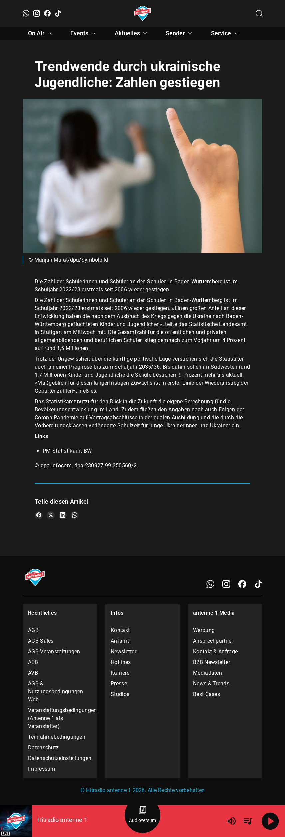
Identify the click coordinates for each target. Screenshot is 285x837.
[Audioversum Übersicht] (142, 815)
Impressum (41, 769)
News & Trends (211, 683)
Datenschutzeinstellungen (59, 758)
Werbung (204, 630)
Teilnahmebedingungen (56, 737)
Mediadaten (207, 673)
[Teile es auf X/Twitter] (51, 515)
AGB (33, 630)
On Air (41, 33)
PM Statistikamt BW (67, 451)
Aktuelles (132, 33)
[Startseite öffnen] (142, 13)
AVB (33, 673)
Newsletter (123, 651)
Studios (120, 694)
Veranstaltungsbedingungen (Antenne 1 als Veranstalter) (60, 718)
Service (225, 33)
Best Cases (206, 694)
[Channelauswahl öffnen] (259, 13)
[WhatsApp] (26, 13)
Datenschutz (43, 747)
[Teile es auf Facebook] (39, 515)
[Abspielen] (270, 821)
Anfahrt (120, 641)
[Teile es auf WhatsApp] (75, 515)
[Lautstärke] (231, 821)
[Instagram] (36, 13)
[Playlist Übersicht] (247, 821)
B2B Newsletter (211, 662)
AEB (33, 662)
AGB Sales (41, 641)
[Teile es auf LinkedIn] (63, 515)
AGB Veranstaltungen (54, 651)
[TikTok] (58, 13)
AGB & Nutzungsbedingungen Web (55, 691)
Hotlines (121, 662)
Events (84, 33)
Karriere (120, 673)
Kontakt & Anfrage (215, 651)
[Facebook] (47, 13)
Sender (180, 33)
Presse (119, 683)
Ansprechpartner (213, 641)
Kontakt (120, 630)
